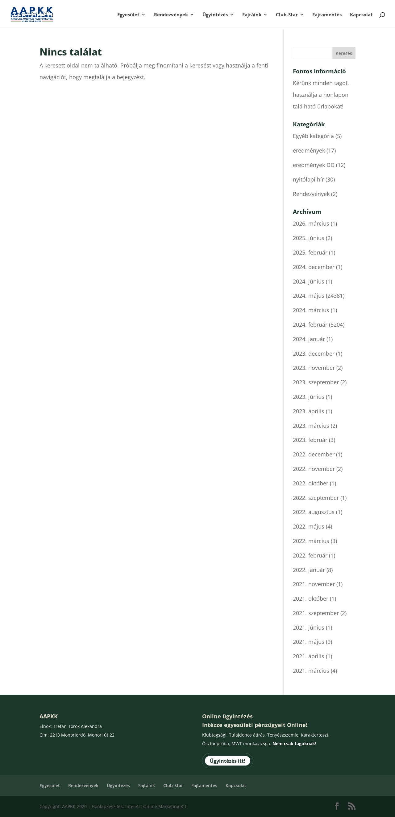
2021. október (310, 598)
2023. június (308, 396)
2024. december (314, 267)
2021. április (308, 656)
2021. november (314, 584)
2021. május (308, 641)
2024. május (308, 295)
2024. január (309, 339)
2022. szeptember (316, 497)
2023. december (314, 353)
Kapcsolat (361, 15)
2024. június (308, 281)
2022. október (310, 483)
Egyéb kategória (313, 136)
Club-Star (287, 15)
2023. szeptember (316, 382)
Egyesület (128, 15)
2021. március (311, 670)
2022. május (308, 526)
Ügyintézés (215, 15)
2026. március (311, 223)
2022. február (310, 555)
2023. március (311, 425)
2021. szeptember (316, 613)
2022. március (311, 541)
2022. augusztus (314, 512)
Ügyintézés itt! (227, 760)
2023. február (310, 439)
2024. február (310, 324)
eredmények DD (314, 165)
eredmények (309, 150)
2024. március (311, 310)
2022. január (309, 570)
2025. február (310, 252)
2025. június (308, 238)
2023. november (314, 367)
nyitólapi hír (308, 179)
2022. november (314, 468)
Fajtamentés (327, 15)
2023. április (308, 411)
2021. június (308, 627)
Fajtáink (251, 15)
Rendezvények (171, 15)
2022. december (314, 454)
